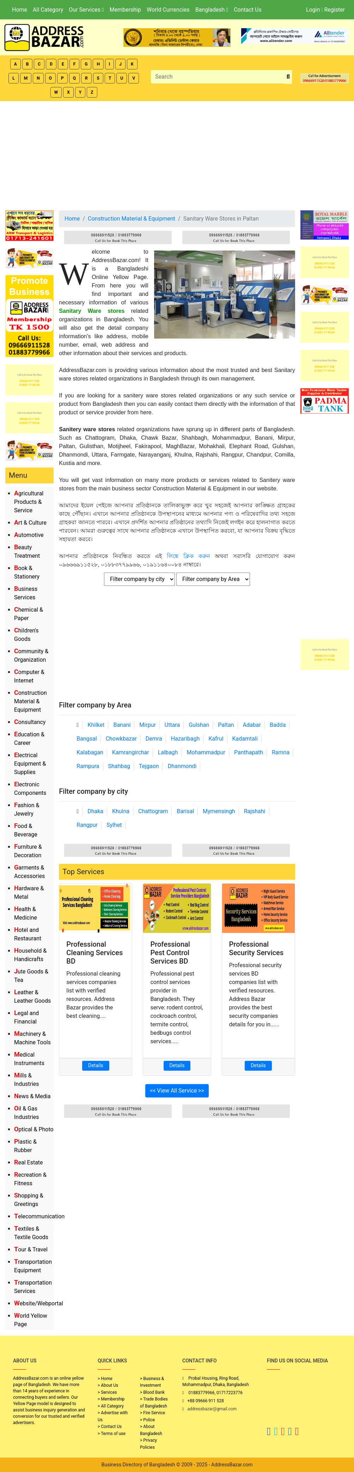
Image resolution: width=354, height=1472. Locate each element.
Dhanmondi (182, 766)
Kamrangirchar (130, 752)
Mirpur (147, 725)
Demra (154, 738)
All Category (48, 9)
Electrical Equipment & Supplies (30, 763)
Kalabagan (90, 752)
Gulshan (199, 725)
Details (95, 1065)
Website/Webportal (38, 1303)
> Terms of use (112, 1433)
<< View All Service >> (177, 1090)
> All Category (111, 1406)
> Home (105, 1378)
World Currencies (168, 9)
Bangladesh (211, 9)
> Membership (111, 1399)
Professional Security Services (256, 948)
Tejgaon (149, 766)
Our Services (86, 9)
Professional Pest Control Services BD (170, 952)
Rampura (88, 766)
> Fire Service (152, 1412)
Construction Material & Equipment (30, 701)
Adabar (252, 725)
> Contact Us (110, 1426)
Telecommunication (39, 1216)
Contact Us (248, 9)
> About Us (108, 1385)
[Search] (218, 77)
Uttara (172, 725)
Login (313, 9)
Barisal (185, 811)
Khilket (95, 725)
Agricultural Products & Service (28, 502)
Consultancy (29, 722)
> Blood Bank (152, 1392)
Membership (125, 9)
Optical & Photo (34, 1129)
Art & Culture (30, 522)
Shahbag (119, 766)
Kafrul (215, 738)
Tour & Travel (31, 1249)
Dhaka (95, 811)
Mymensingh (219, 811)
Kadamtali (245, 738)
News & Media (32, 1096)
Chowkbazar (121, 738)
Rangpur (87, 825)
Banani (121, 725)
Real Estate (28, 1162)
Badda (278, 725)
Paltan (226, 725)
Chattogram (153, 811)
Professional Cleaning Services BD (94, 952)
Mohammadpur (206, 752)
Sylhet (114, 825)
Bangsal (87, 738)
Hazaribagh (185, 738)
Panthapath (248, 752)
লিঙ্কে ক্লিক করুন (188, 556)
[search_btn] (288, 77)
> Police (147, 1419)
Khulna (120, 811)
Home (19, 9)
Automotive (29, 535)
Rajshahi (255, 811)
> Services (107, 1392)
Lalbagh (168, 752)
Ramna (280, 752)
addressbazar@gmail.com (212, 1408)
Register (334, 9)
